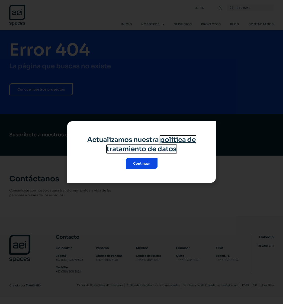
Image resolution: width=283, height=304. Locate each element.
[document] (141, 152)
